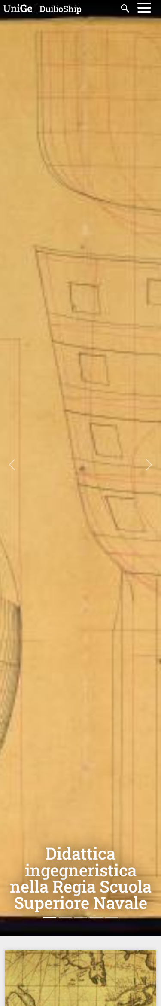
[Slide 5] (111, 918)
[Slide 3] (80, 918)
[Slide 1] (49, 918)
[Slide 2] (65, 918)
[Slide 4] (96, 918)
